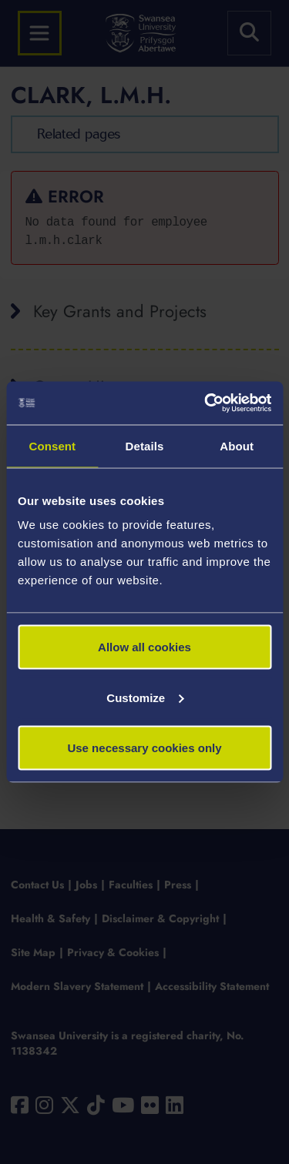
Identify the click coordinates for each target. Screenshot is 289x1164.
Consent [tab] (52, 445)
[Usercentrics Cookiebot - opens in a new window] (205, 403)
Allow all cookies (144, 647)
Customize (144, 697)
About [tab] (237, 445)
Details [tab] (145, 445)
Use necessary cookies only (144, 747)
